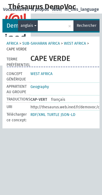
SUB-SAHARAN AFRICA (41, 43)
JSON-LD (68, 114)
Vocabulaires (16, 9)
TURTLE (53, 114)
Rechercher (86, 25)
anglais (28, 25)
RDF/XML (38, 114)
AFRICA (12, 43)
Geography (39, 86)
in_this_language (82, 9)
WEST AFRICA (75, 43)
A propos (40, 9)
